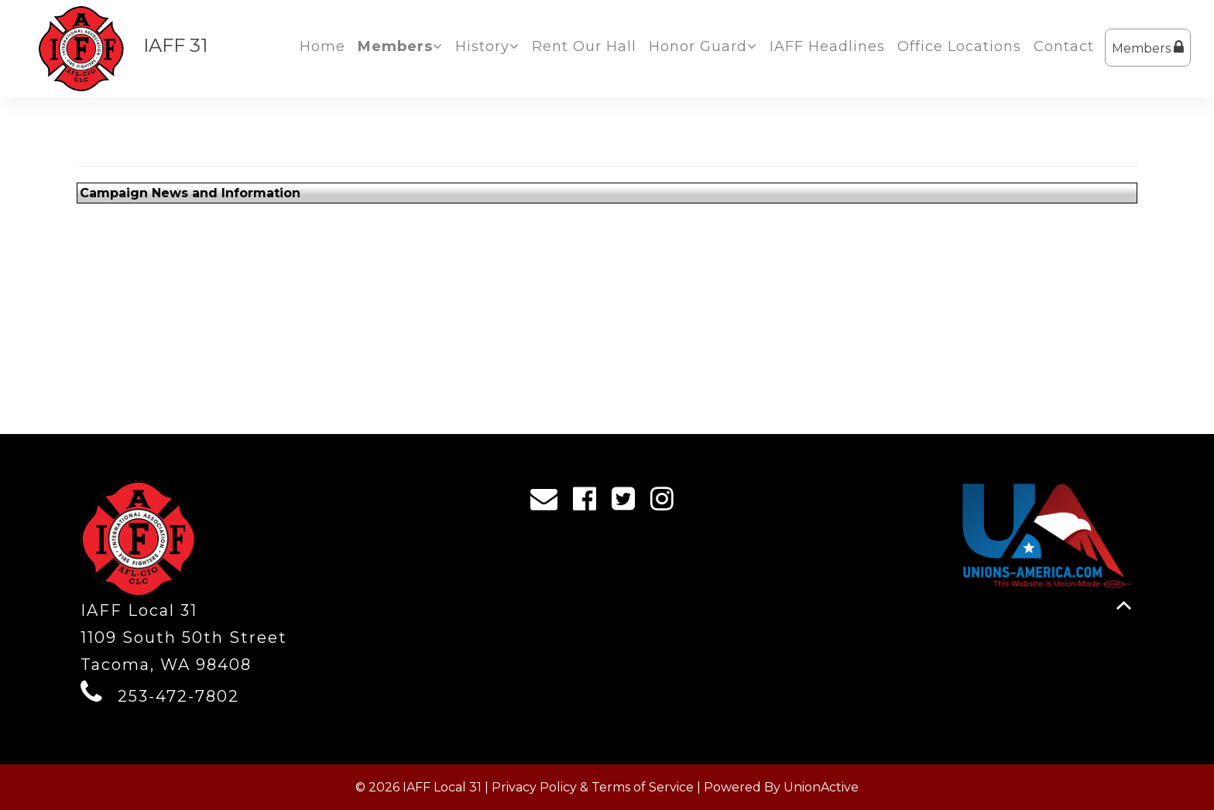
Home (322, 46)
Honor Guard (703, 46)
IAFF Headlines (827, 46)
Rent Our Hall (584, 46)
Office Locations (959, 46)
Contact (1064, 46)
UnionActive (821, 787)
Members (1148, 47)
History (487, 46)
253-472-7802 (178, 696)
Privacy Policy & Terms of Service (593, 787)
